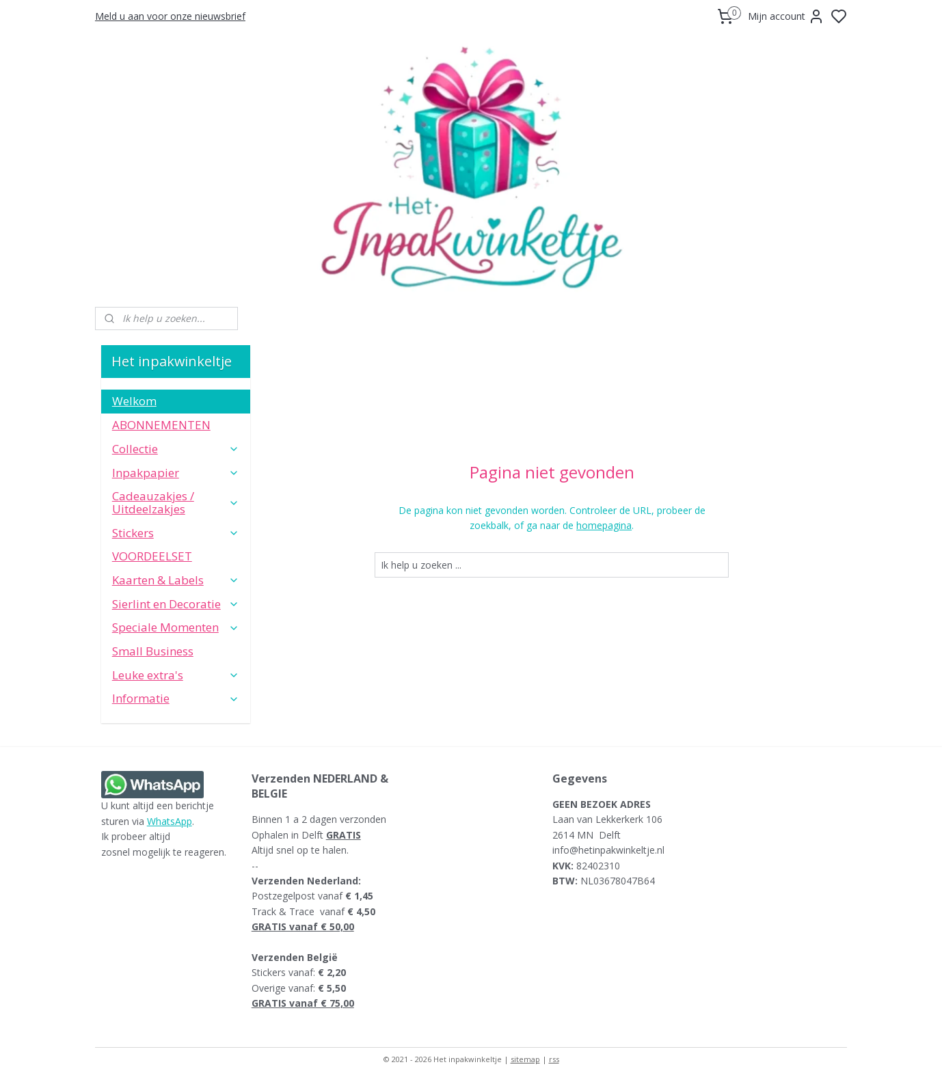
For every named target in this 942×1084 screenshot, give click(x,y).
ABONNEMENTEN (161, 425)
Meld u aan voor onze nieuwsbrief (170, 16)
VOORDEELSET (152, 556)
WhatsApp (169, 821)
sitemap (525, 1059)
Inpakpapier (175, 472)
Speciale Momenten (175, 627)
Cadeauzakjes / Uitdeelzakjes (175, 502)
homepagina (604, 525)
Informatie (175, 698)
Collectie (175, 449)
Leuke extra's (175, 675)
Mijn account (786, 16)
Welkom (134, 401)
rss (554, 1059)
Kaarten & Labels (175, 580)
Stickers (175, 533)
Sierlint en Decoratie (175, 604)
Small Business (152, 651)
